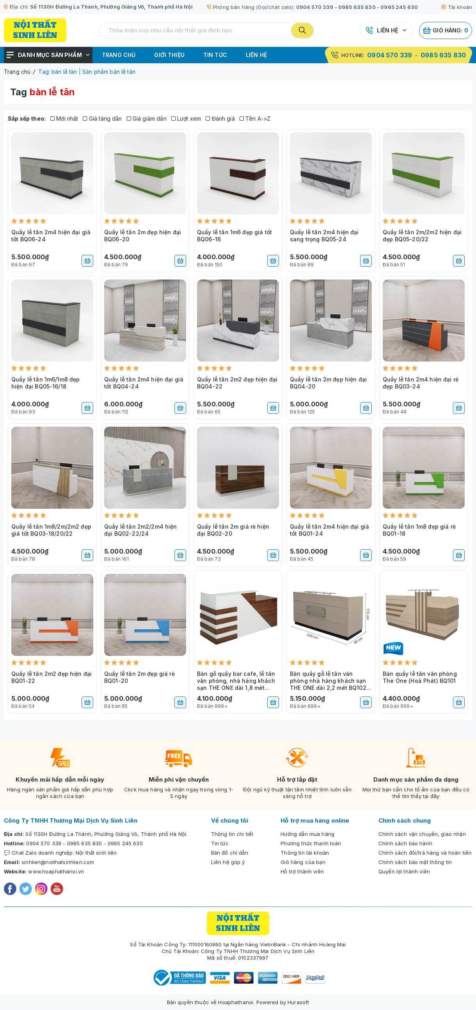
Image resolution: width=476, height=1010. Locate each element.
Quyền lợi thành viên (404, 871)
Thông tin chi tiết (232, 834)
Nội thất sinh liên (96, 853)
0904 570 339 (315, 7)
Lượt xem (186, 118)
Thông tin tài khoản (305, 853)
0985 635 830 (357, 7)
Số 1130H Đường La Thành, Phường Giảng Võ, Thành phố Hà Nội (111, 7)
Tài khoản (456, 7)
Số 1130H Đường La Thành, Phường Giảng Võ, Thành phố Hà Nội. (106, 834)
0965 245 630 (399, 7)
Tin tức (215, 55)
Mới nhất (64, 118)
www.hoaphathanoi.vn (56, 871)
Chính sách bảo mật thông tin (415, 862)
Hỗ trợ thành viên (302, 871)
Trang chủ (118, 55)
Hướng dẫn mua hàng (307, 834)
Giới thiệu (169, 55)
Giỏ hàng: (445, 30)
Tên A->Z (255, 118)
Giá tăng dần (102, 118)
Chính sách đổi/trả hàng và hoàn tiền (425, 853)
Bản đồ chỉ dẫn (229, 853)
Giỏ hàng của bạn (303, 862)
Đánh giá (220, 118)
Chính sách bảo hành (405, 843)
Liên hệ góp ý (228, 862)
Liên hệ (387, 30)
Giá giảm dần (147, 118)
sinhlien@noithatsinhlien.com (57, 862)
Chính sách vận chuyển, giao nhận (422, 834)
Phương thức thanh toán (311, 843)
